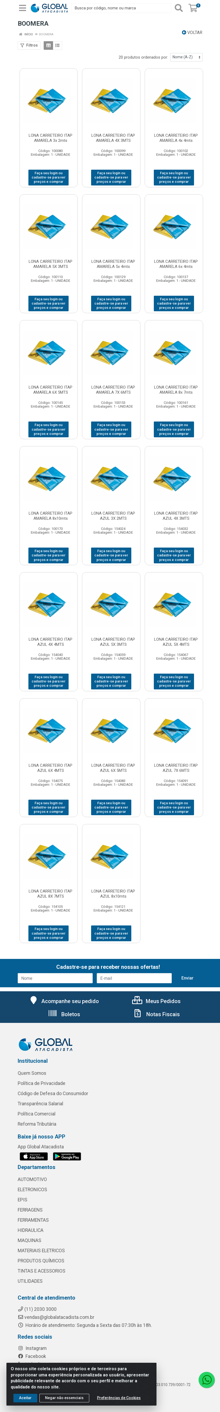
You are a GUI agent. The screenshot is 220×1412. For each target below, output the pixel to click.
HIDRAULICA (30, 1230)
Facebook (32, 1356)
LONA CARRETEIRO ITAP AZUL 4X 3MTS (176, 516)
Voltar (192, 32)
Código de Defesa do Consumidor (53, 1093)
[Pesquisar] (179, 8)
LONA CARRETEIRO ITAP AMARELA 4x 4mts (176, 138)
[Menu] (22, 8)
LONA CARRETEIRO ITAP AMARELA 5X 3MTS (50, 264)
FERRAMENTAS (33, 1220)
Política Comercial (36, 1114)
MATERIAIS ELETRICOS (41, 1250)
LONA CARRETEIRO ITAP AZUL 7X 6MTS (176, 768)
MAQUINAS (29, 1240)
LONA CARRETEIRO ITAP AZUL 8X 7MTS (50, 894)
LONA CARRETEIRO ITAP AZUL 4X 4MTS (50, 642)
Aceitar (25, 1398)
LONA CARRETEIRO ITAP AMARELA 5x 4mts (113, 264)
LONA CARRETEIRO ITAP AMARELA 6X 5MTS (50, 390)
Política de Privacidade (41, 1083)
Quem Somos (32, 1073)
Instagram (32, 1348)
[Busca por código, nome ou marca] (121, 8)
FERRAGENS (30, 1210)
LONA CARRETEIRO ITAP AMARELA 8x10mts (50, 516)
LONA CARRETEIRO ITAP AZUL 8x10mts (113, 894)
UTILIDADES (30, 1281)
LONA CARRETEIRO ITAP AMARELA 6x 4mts (176, 264)
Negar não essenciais (64, 1398)
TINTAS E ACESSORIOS (41, 1271)
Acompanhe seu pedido (64, 1001)
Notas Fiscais (156, 1014)
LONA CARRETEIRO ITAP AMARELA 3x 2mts (50, 138)
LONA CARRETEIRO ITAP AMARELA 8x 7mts (176, 390)
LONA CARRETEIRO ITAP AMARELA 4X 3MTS (113, 138)
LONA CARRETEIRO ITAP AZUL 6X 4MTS (50, 768)
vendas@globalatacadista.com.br (56, 1317)
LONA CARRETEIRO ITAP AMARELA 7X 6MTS (113, 390)
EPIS (22, 1199)
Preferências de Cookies (119, 1398)
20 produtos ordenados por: (143, 57)
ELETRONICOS (32, 1189)
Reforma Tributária (37, 1124)
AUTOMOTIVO (32, 1179)
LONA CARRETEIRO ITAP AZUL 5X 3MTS (113, 642)
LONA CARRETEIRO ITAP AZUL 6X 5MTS (113, 768)
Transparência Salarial (40, 1103)
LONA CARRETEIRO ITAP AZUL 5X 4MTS (176, 642)
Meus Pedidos (156, 1001)
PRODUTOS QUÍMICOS (41, 1260)
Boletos (64, 1014)
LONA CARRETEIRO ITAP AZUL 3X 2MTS (113, 516)
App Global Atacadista (41, 1146)
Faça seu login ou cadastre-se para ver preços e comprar (48, 177)
